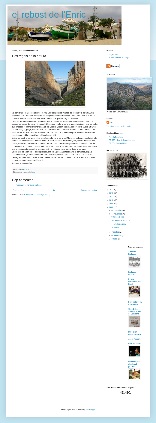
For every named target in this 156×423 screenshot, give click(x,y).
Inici (54, 190)
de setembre (116, 235)
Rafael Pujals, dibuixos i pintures (134, 364)
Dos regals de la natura (120, 220)
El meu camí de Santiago (119, 58)
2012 (111, 193)
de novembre (116, 214)
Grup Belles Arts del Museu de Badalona (134, 311)
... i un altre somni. (118, 224)
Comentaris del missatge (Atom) (37, 195)
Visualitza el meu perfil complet (118, 126)
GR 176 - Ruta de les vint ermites (122, 140)
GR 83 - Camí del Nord (118, 143)
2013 (111, 190)
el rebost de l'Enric (49, 14)
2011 (111, 197)
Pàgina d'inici (114, 55)
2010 (111, 200)
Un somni (115, 227)
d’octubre (115, 232)
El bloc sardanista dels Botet (134, 281)
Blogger (92, 410)
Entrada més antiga (89, 190)
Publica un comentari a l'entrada (28, 185)
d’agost (114, 239)
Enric (112, 122)
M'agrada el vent (117, 217)
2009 (111, 204)
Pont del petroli (134, 344)
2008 (111, 207)
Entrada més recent (20, 190)
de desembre (116, 210)
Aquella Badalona (116, 137)
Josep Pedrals (134, 339)
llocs (33, 172)
